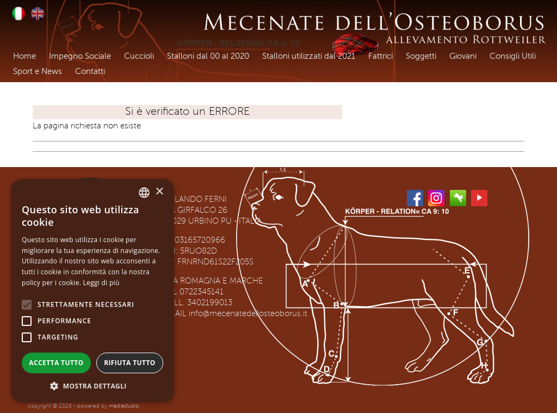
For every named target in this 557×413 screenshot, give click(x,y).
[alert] (92, 290)
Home (24, 56)
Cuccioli (139, 56)
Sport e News (37, 71)
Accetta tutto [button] (56, 362)
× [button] (159, 192)
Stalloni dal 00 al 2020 (208, 56)
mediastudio (124, 406)
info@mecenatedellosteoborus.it (248, 313)
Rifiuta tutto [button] (130, 362)
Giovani (462, 56)
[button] (92, 385)
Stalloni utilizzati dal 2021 (308, 56)
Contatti (90, 71)
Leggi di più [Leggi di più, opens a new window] (101, 282)
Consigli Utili (513, 56)
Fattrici (380, 56)
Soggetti (421, 56)
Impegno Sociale (80, 56)
